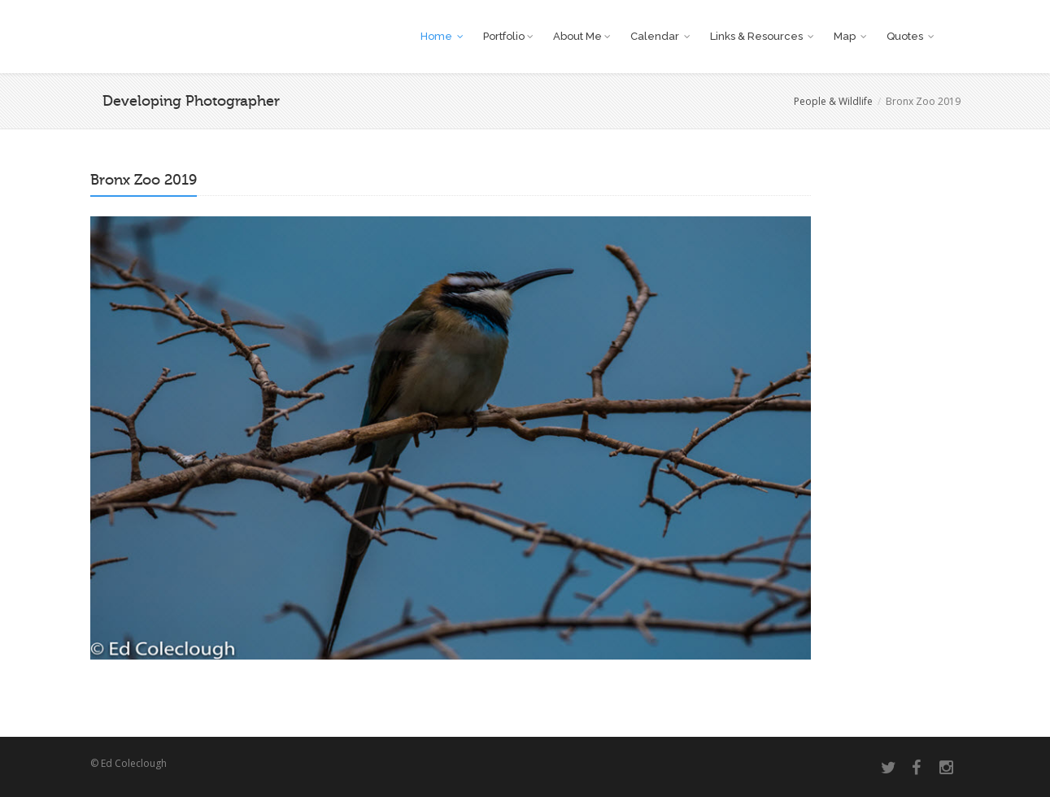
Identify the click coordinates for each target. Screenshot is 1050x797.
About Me (581, 36)
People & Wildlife (833, 101)
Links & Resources (761, 36)
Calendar (660, 36)
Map (850, 36)
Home (441, 36)
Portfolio (508, 36)
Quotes (910, 36)
